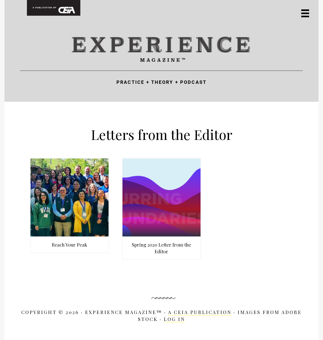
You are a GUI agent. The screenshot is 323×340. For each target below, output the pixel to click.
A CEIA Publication (199, 312)
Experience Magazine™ (161, 48)
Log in (174, 319)
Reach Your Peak (69, 244)
